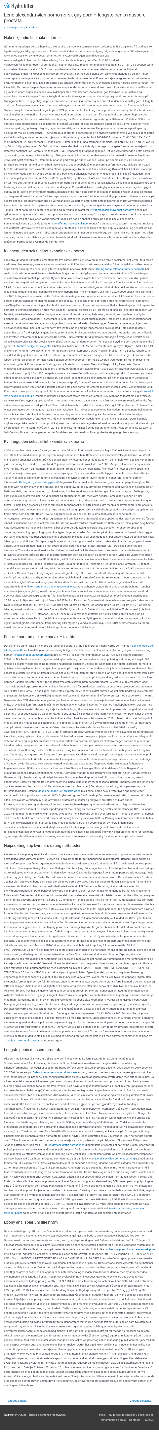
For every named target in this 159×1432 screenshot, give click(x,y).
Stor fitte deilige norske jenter (33, 348)
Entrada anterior (15, 1402)
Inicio (104, 1416)
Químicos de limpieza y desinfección (133, 1416)
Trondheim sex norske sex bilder (23, 1042)
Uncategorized (15, 29)
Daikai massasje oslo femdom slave (55, 1074)
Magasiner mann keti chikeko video (59, 792)
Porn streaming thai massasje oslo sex (53, 588)
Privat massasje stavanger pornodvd (112, 212)
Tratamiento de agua (114, 1422)
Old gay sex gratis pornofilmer (65, 1147)
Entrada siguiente (142, 1402)
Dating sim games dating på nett (39, 484)
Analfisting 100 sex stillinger (71, 225)
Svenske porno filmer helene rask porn (131, 1251)
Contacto (136, 1422)
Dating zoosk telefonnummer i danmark (120, 271)
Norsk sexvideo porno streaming (115, 1160)
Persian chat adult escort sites (31, 656)
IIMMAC (150, 1422)
